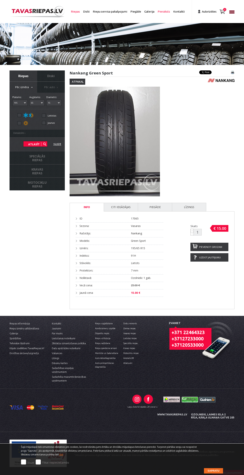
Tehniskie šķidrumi (20, 343)
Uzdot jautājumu (210, 257)
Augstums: (35, 97)
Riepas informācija (20, 323)
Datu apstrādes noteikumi (66, 348)
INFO (87, 207)
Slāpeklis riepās (102, 333)
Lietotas (52, 115)
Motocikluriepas (37, 184)
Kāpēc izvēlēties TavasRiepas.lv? (27, 348)
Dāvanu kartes (59, 363)
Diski (86, 11)
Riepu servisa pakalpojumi (110, 11)
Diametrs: (51, 97)
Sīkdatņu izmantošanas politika (69, 343)
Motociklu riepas (131, 353)
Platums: (17, 97)
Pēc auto (51, 87)
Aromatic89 (128, 358)
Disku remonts (130, 323)
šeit (61, 454)
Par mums (57, 333)
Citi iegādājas (121, 207)
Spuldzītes (15, 338)
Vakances (57, 353)
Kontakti (179, 11)
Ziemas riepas (129, 328)
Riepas (75, 11)
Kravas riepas (129, 348)
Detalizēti (20, 133)
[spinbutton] (198, 232)
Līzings (189, 207)
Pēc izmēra (24, 87)
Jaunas (51, 123)
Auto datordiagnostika (105, 358)
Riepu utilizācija (102, 338)
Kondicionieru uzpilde (105, 328)
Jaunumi (56, 328)
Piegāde (135, 11)
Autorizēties (209, 11)
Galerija (149, 11)
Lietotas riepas (130, 338)
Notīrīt (57, 144)
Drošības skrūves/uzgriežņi (24, 353)
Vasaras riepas (129, 333)
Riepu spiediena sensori (106, 348)
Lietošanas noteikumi (63, 338)
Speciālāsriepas (37, 158)
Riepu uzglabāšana (104, 323)
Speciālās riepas (130, 343)
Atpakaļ (78, 81)
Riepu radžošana (102, 343)
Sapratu (213, 470)
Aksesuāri (127, 363)
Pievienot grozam (210, 247)
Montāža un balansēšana (106, 353)
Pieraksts (164, 11)
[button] (192, 230)
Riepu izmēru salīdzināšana (24, 328)
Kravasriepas (37, 171)
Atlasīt (34, 144)
